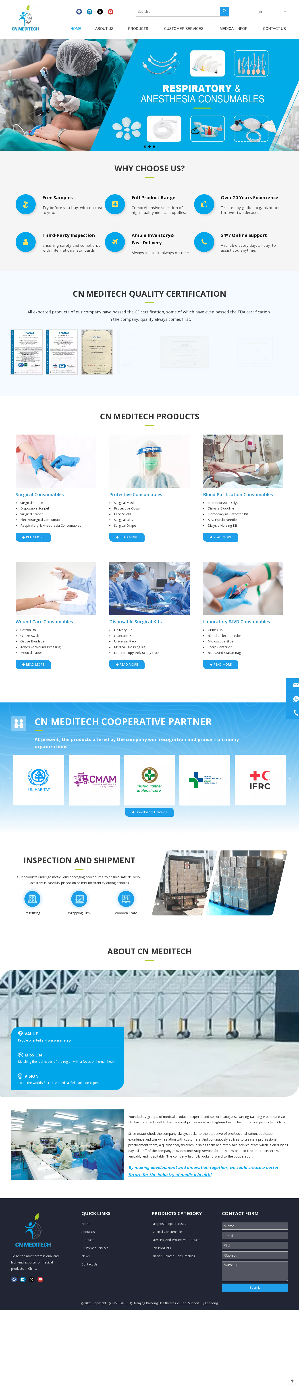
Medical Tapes (31, 652)
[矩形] (149, 177)
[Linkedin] (89, 11)
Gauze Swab (29, 635)
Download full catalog (149, 812)
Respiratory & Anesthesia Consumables (50, 525)
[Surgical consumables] (56, 461)
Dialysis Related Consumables (173, 1256)
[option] (26, 352)
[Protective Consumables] (149, 461)
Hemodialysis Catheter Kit (228, 514)
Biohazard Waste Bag (224, 652)
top (292, 1381)
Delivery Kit (123, 630)
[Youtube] (110, 11)
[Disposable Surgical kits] (149, 588)
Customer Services (94, 1248)
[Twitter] (100, 11)
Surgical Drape (125, 525)
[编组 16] (32, 899)
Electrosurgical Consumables (42, 519)
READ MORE (33, 537)
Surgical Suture (31, 502)
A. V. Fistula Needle (222, 519)
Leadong (211, 1303)
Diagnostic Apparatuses (169, 1224)
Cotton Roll (28, 630)
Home (85, 1224)
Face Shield (122, 514)
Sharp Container (220, 647)
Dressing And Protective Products (176, 1240)
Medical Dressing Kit (129, 647)
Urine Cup (215, 630)
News (85, 1256)
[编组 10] (220, 882)
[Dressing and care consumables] (56, 588)
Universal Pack (125, 641)
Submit (255, 1287)
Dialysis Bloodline (221, 508)
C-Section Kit (124, 635)
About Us (88, 1232)
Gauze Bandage (32, 641)
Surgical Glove (124, 519)
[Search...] (178, 11)
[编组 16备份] (79, 899)
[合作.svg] (18, 723)
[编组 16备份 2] (126, 899)
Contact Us (89, 1264)
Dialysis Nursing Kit (222, 525)
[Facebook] (79, 11)
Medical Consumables (167, 1232)
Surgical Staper (31, 514)
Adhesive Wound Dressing (40, 647)
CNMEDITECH (120, 1303)
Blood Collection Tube (224, 635)
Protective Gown (127, 508)
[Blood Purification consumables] (243, 461)
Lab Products (161, 1248)
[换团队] (67, 1144)
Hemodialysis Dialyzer (225, 502)
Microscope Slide (221, 641)
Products (87, 1240)
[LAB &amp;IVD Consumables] (243, 588)
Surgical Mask (124, 502)
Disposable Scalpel (34, 508)
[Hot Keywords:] (224, 11)
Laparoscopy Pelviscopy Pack (136, 652)
